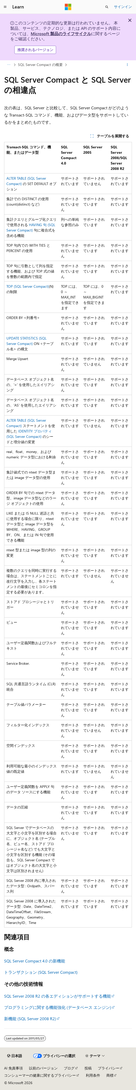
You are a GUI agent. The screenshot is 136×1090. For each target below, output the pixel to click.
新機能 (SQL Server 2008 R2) (30, 1018)
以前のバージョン (43, 1068)
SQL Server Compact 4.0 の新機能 (34, 960)
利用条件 (93, 1075)
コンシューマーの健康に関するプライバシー (40, 1075)
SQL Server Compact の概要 (40, 64)
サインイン (123, 6)
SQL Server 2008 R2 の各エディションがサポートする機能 (57, 996)
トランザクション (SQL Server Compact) (41, 972)
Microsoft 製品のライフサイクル (61, 33)
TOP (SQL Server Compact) (27, 286)
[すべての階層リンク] (8, 65)
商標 (109, 1075)
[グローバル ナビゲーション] (5, 7)
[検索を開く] (107, 7)
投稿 (88, 1068)
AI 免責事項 (13, 1068)
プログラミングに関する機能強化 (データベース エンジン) (57, 1007)
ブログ (69, 1068)
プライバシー (108, 1068)
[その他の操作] (127, 65)
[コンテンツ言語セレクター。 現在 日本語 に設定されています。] (14, 1056)
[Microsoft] (68, 7)
